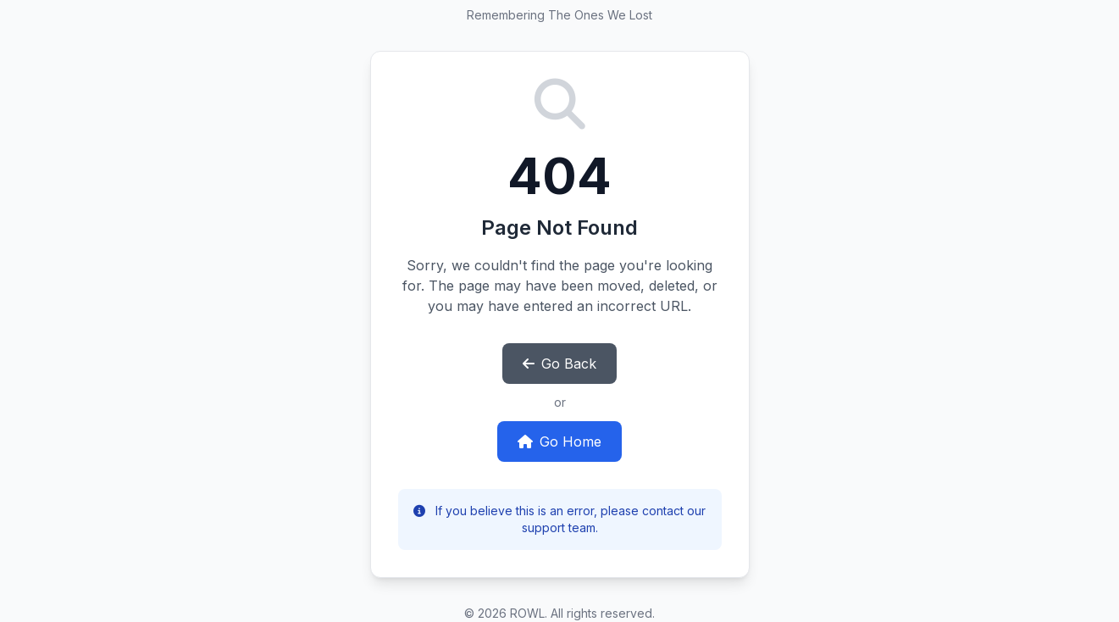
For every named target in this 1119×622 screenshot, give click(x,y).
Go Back (559, 363)
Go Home (559, 441)
